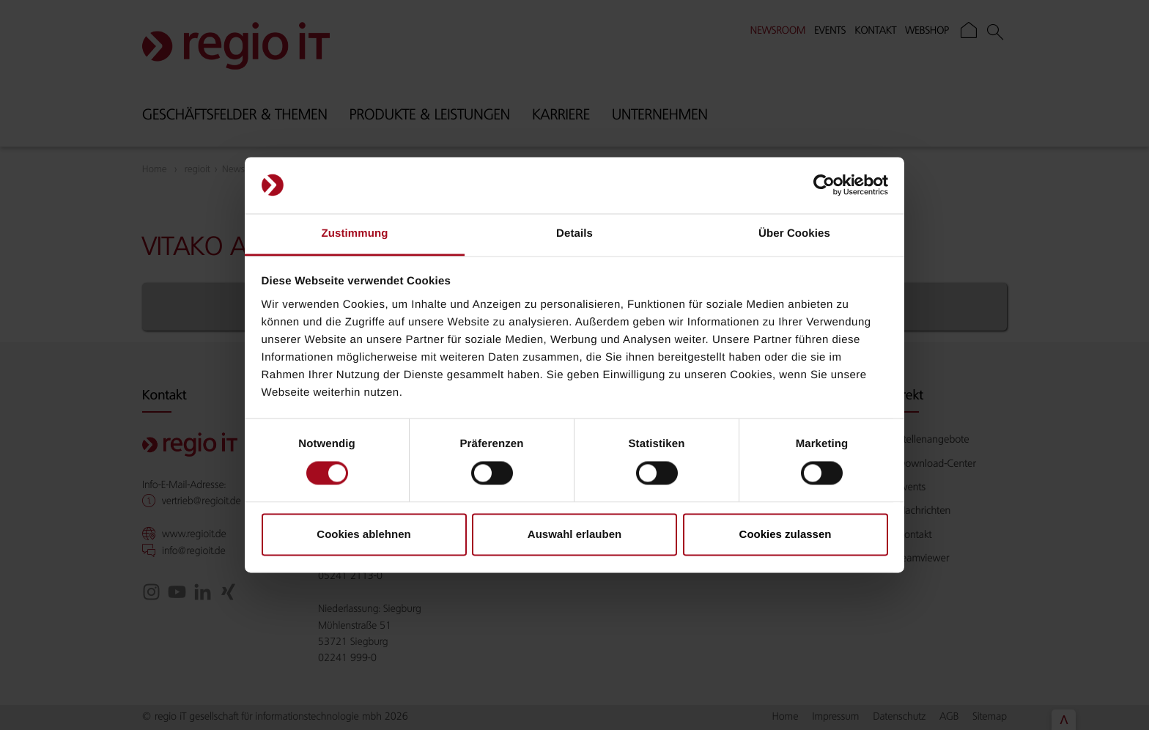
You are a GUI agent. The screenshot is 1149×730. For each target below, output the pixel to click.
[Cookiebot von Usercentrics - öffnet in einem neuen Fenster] (824, 185)
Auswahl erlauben (574, 534)
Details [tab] (574, 233)
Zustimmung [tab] (355, 233)
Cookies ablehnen (363, 534)
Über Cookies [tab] (794, 233)
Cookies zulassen (785, 534)
